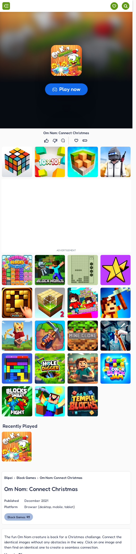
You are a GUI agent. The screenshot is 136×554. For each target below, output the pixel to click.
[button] (66, 60)
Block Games (26, 434)
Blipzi (8, 434)
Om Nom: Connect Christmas (61, 434)
